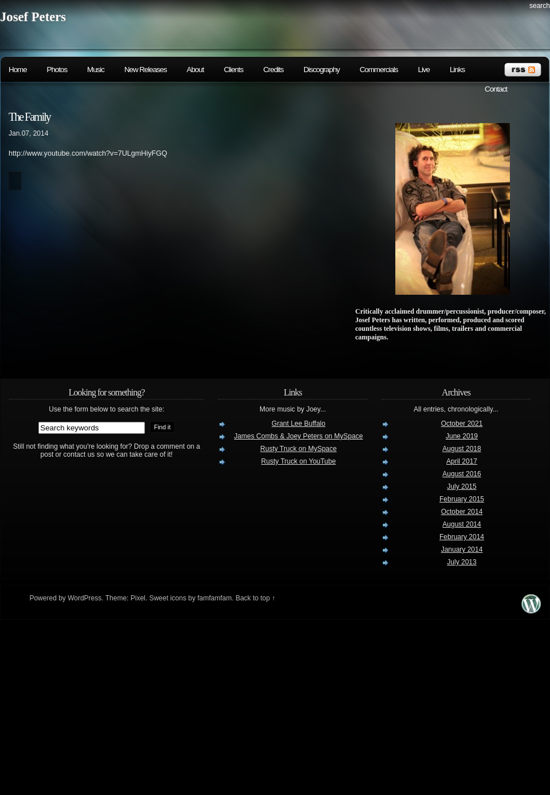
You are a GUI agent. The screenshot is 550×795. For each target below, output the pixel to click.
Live (423, 69)
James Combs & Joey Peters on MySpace (298, 436)
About (195, 69)
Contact (496, 89)
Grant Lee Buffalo (298, 424)
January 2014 (462, 549)
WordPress (84, 598)
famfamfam (214, 598)
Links (457, 69)
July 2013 (461, 562)
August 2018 (461, 449)
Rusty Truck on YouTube (298, 461)
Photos (57, 69)
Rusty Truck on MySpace (298, 449)
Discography (322, 69)
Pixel (138, 598)
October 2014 (462, 512)
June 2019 (462, 436)
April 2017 (461, 461)
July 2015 (461, 486)
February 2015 (461, 499)
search (539, 6)
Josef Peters (33, 17)
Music (95, 69)
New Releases (145, 69)
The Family (29, 116)
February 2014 (461, 537)
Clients (233, 69)
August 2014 (461, 524)
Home (18, 69)
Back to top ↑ (255, 598)
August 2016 (461, 474)
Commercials (379, 69)
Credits (273, 69)
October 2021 (462, 424)
